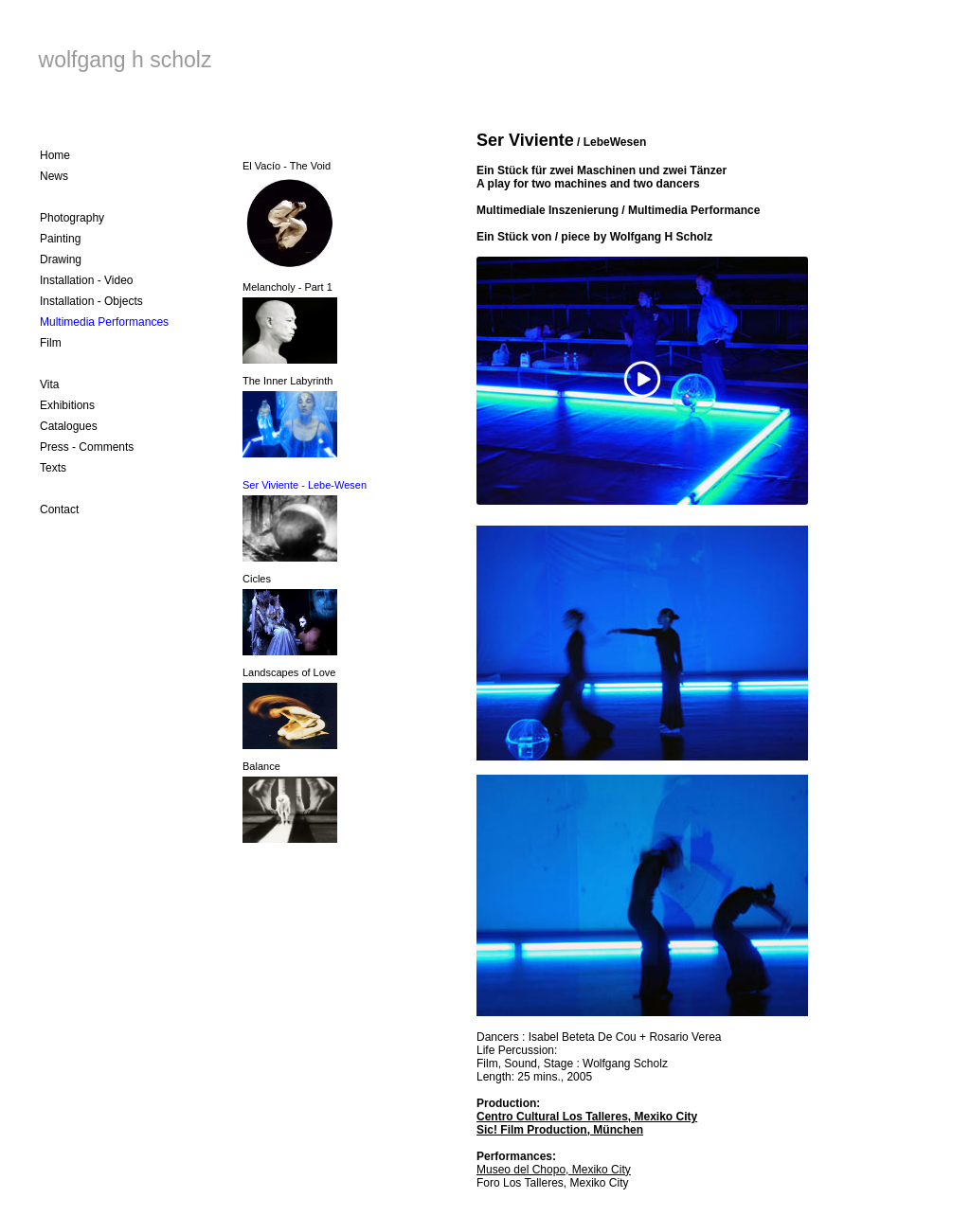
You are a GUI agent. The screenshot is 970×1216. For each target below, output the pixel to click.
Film (51, 342)
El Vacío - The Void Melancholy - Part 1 (289, 262)
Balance (261, 766)
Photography (72, 217)
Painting (60, 238)
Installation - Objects (91, 301)
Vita (49, 384)
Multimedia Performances (104, 322)
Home (55, 155)
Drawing (60, 259)
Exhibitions (67, 405)
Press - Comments (87, 447)
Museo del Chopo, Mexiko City (553, 1169)
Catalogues (69, 426)
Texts (53, 467)
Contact (59, 509)
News (54, 176)
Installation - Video (87, 280)
